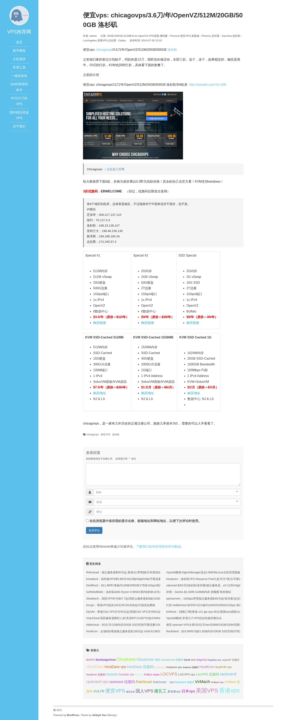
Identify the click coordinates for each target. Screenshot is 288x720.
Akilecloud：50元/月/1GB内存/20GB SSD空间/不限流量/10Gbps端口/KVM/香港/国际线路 (141, 624)
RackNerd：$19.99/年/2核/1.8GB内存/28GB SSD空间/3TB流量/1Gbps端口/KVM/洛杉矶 (220, 631)
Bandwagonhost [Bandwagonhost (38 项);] (106, 659)
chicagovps (104, 49)
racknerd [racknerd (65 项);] (228, 674)
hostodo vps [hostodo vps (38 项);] (126, 674)
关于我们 (19, 126)
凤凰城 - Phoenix (201, 35)
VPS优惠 (154, 35)
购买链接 (99, 322)
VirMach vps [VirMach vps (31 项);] (217, 682)
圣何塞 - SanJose (222, 35)
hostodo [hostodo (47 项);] (112, 674)
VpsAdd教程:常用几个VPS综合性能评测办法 (194, 618)
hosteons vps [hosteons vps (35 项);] (174, 667)
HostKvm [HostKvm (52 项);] (206, 667)
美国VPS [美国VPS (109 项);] (207, 690)
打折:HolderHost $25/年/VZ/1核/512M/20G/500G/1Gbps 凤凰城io (206, 605)
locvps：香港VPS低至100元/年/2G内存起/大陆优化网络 (120, 605)
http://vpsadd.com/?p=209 (207, 84)
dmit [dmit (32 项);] (193, 659)
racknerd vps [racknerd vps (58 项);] (97, 681)
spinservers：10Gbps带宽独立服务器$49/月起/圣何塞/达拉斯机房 (207, 598)
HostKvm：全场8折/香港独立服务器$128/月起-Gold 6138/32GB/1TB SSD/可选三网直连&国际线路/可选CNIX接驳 (156, 631)
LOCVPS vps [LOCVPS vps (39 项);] (186, 674)
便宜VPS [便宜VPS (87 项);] (115, 690)
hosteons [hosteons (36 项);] (160, 667)
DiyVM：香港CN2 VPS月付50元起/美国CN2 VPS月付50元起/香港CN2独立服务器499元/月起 (144, 611)
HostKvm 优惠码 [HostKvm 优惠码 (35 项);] (95, 674)
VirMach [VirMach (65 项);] (202, 681)
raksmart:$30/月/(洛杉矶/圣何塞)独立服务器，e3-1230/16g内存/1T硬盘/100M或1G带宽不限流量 (225, 585)
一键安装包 (19, 76)
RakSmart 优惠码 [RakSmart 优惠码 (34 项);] (184, 682)
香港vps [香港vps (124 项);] (229, 690)
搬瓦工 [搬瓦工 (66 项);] (160, 691)
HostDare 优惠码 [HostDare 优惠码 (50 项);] (140, 667)
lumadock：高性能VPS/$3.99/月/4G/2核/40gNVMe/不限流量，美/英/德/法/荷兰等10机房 (140, 579)
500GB (118, 35)
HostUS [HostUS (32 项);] (139, 674)
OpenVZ (143, 35)
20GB (110, 35)
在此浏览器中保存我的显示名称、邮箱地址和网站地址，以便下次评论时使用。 (145, 521)
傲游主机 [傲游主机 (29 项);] (130, 691)
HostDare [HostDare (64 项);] (95, 666)
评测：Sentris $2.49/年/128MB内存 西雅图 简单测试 (198, 592)
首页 (19, 42)
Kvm (134, 35)
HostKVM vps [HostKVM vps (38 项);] (223, 667)
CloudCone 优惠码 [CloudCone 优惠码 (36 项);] (172, 659)
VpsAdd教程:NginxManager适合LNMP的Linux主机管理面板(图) (205, 572)
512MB (127, 35)
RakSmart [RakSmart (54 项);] (144, 682)
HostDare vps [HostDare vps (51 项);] (115, 667)
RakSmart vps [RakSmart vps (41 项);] (163, 682)
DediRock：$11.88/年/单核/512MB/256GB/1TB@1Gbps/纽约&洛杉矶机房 (132, 585)
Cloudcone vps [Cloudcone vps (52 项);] (148, 659)
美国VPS (102, 40)
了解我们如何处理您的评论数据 (158, 546)
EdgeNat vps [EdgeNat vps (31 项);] (214, 660)
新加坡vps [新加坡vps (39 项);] (174, 691)
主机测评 (19, 59)
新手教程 (19, 50)
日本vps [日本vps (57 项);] (188, 691)
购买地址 (99, 393)
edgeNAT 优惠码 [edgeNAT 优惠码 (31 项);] (230, 660)
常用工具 (19, 67)
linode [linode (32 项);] (156, 674)
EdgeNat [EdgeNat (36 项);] (201, 659)
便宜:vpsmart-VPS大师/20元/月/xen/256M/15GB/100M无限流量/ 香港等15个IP (214, 624)
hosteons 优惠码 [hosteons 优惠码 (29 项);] (190, 667)
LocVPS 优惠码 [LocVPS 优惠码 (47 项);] (207, 674)
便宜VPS (185, 35)
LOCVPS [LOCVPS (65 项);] (168, 674)
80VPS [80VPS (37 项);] (90, 659)
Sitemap (111, 715)
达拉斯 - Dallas (117, 40)
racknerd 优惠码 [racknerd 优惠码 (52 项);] (122, 682)
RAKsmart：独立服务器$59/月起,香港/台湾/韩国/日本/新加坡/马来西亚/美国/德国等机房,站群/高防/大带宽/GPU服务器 (159, 572)
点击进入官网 (115, 169)
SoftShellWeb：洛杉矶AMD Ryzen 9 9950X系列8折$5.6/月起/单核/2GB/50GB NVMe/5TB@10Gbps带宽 (151, 592)
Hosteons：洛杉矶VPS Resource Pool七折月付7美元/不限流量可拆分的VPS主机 (216, 579)
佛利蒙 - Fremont (170, 35)
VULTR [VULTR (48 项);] (98, 691)
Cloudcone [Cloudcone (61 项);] (126, 659)
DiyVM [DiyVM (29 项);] (187, 660)
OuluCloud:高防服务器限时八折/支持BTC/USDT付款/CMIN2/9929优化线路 (132, 618)
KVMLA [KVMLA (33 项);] (148, 674)
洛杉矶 (172, 49)
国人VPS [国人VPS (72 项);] (144, 690)
